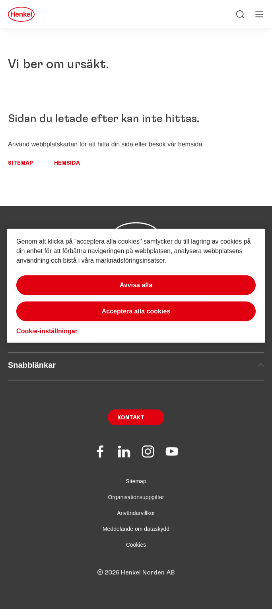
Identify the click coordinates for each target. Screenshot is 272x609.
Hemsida (67, 163)
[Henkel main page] (21, 14)
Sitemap (20, 163)
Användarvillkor (136, 513)
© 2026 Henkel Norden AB (136, 572)
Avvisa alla (136, 285)
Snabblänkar (136, 365)
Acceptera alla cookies (136, 311)
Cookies (136, 545)
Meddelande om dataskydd (136, 529)
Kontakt (130, 418)
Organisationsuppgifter (136, 497)
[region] (136, 286)
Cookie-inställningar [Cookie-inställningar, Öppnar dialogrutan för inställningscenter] (47, 331)
